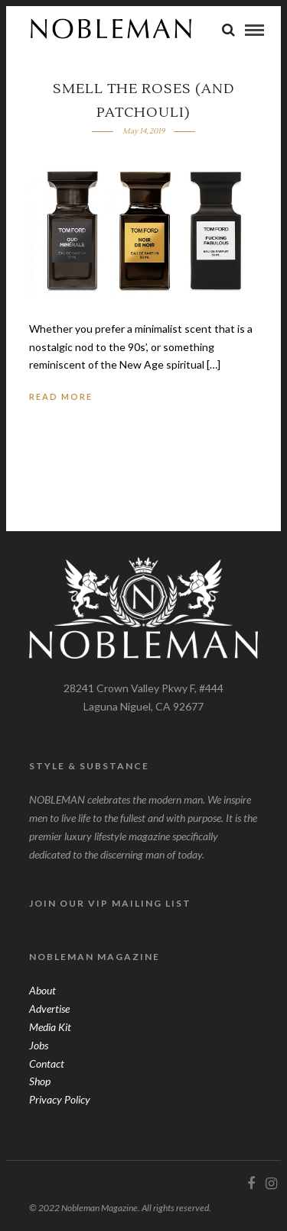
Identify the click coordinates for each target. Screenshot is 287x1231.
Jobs (38, 1045)
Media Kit (50, 1026)
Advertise (49, 1008)
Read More (61, 396)
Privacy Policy (59, 1099)
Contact (46, 1063)
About (42, 990)
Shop (40, 1081)
